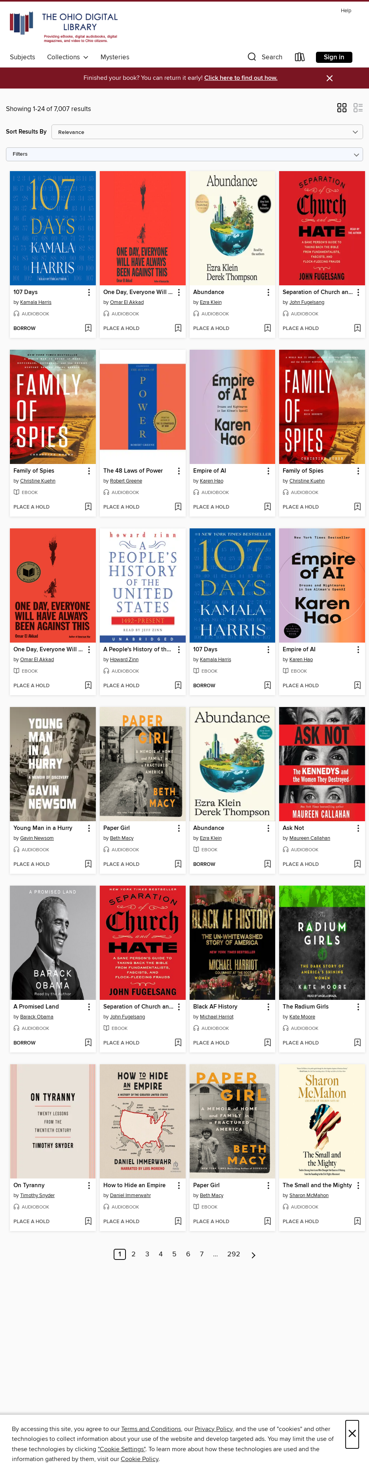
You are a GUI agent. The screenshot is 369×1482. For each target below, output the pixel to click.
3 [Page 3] (147, 1254)
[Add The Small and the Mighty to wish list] (357, 1222)
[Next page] (253, 1254)
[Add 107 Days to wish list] (88, 329)
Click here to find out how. (241, 78)
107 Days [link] (25, 292)
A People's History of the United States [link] (139, 649)
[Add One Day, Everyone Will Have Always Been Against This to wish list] (178, 329)
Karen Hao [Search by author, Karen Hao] (211, 481)
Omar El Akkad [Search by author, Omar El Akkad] (127, 302)
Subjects (22, 57)
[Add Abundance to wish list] (267, 329)
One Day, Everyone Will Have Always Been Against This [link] (139, 292)
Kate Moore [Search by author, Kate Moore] (302, 1017)
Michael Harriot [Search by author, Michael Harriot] (217, 1017)
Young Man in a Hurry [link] (42, 828)
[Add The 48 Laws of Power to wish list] (178, 507)
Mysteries (115, 57)
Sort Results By (26, 132)
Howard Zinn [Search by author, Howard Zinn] (124, 659)
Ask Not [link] (293, 828)
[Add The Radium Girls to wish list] (357, 1043)
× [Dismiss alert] (329, 78)
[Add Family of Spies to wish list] (88, 507)
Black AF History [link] (215, 1007)
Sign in (334, 57)
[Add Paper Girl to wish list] (178, 865)
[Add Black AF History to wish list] (267, 1043)
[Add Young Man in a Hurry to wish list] (88, 865)
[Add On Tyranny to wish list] (88, 1222)
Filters (20, 154)
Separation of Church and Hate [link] (318, 292)
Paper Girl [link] (116, 828)
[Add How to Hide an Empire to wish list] (178, 1222)
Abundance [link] (208, 292)
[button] (264, 58)
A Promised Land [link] (36, 1007)
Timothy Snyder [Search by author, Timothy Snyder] (37, 1195)
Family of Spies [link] (33, 471)
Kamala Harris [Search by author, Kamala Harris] (35, 302)
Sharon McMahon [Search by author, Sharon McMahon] (309, 1195)
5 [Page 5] (174, 1254)
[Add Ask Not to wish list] (357, 865)
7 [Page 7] (202, 1254)
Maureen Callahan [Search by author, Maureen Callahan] (309, 838)
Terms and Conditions (151, 1429)
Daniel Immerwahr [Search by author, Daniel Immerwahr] (130, 1195)
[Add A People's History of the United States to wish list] (178, 686)
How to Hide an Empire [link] (134, 1185)
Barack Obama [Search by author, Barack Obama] (36, 1017)
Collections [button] (68, 57)
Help (346, 11)
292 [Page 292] (233, 1254)
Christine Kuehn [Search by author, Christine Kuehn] (37, 481)
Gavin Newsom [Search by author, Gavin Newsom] (37, 838)
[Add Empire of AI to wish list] (267, 507)
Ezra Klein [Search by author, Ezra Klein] (211, 302)
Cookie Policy (139, 1459)
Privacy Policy (213, 1429)
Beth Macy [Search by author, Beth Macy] (121, 838)
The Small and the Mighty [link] (317, 1185)
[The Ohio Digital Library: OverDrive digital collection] (64, 27)
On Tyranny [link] (29, 1185)
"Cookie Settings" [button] (121, 1449)
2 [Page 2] (133, 1254)
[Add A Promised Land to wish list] (88, 1043)
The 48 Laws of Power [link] (133, 471)
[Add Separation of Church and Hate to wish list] (357, 329)
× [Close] (352, 1434)
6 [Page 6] (188, 1254)
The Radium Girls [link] (306, 1007)
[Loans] (300, 58)
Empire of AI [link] (209, 471)
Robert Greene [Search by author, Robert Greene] (126, 481)
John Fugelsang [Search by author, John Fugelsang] (306, 302)
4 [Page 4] (161, 1254)
